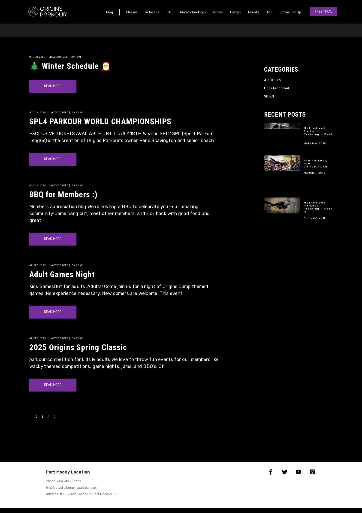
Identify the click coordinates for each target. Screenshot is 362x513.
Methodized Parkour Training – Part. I (319, 133)
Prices (218, 12)
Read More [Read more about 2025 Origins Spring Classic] (53, 385)
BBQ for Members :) (63, 194)
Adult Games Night (62, 274)
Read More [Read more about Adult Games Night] (53, 312)
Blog (109, 12)
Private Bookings (193, 12)
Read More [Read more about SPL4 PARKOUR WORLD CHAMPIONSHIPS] (53, 159)
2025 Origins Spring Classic (78, 347)
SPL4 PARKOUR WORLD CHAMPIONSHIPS (100, 121)
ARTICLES (272, 80)
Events (253, 12)
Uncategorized (58, 57)
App (270, 12)
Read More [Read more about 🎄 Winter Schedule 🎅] (53, 86)
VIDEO (269, 96)
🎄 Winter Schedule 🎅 (70, 66)
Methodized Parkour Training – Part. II (319, 207)
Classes (132, 12)
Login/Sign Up (290, 12)
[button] (323, 11)
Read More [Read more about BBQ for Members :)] (53, 239)
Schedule (152, 12)
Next (55, 416)
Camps (235, 12)
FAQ (170, 12)
